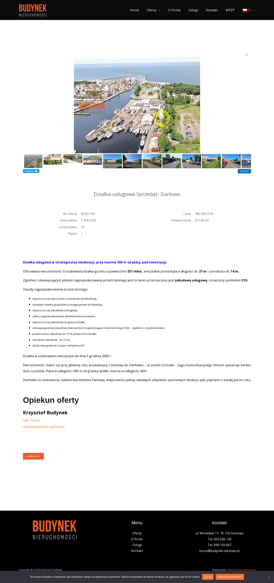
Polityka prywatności (230, 576)
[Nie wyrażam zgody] (269, 577)
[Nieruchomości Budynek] (32, 10)
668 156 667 (32, 420)
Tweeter (31, 171)
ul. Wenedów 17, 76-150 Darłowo (219, 533)
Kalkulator (33, 457)
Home (143, 10)
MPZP (230, 10)
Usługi (197, 10)
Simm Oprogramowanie (241, 570)
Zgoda (208, 576)
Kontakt (214, 10)
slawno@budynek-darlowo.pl (44, 427)
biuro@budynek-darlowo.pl (219, 551)
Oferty (159, 10)
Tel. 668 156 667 (219, 545)
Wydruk (244, 171)
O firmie (180, 10)
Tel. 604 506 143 (219, 539)
